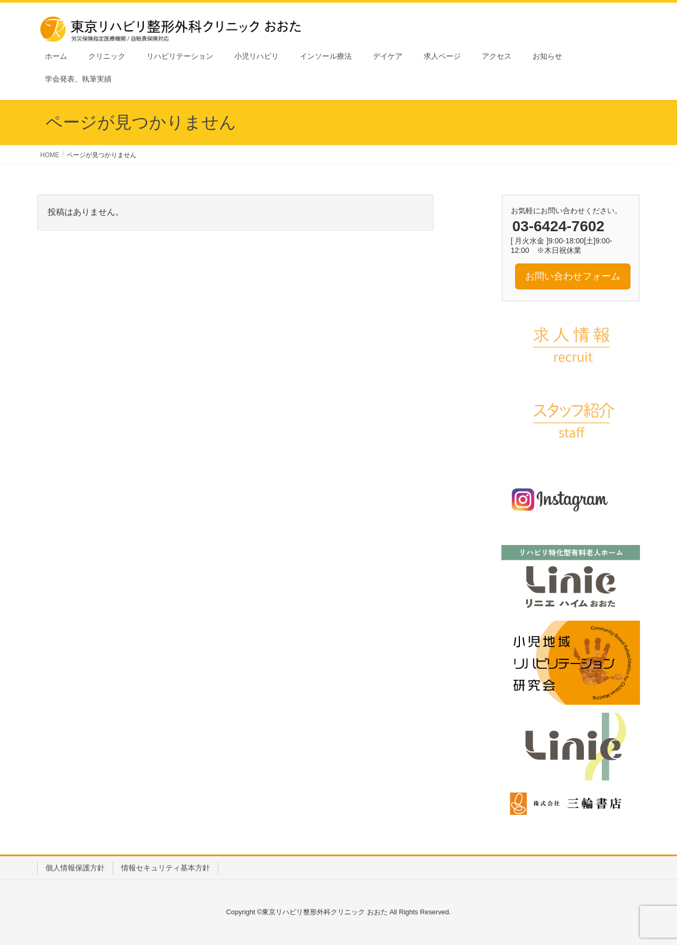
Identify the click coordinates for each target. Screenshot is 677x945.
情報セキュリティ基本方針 (165, 868)
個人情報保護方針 (75, 868)
